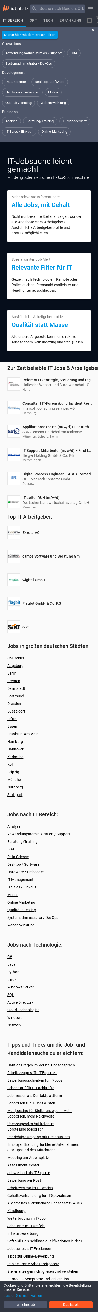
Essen (12, 726)
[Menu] (34, 8)
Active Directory (20, 1002)
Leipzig (13, 772)
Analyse (13, 826)
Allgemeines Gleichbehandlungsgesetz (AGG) (44, 1203)
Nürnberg (15, 787)
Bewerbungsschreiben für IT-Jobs (35, 1080)
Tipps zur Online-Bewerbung (30, 1256)
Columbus (15, 658)
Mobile (12, 895)
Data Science (18, 857)
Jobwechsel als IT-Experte (28, 1173)
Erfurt (12, 719)
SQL (10, 995)
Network (14, 1025)
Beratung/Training (22, 842)
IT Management (20, 879)
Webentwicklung (20, 925)
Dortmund (15, 696)
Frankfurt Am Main (23, 734)
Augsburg (15, 666)
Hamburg (15, 742)
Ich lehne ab (25, 1305)
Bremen (13, 681)
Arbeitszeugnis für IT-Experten (32, 1073)
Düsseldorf (16, 711)
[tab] (13, 20)
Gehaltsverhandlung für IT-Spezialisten (39, 1195)
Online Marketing (21, 902)
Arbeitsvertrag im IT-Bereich (30, 1188)
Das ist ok (71, 1305)
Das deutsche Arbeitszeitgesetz (33, 1264)
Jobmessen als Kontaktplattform (34, 1095)
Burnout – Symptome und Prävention (38, 1279)
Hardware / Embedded (26, 872)
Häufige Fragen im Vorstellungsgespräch (41, 1065)
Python (13, 972)
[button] (33, 53)
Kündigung (16, 1211)
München (15, 779)
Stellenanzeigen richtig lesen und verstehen (42, 1271)
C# (9, 957)
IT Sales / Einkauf (21, 887)
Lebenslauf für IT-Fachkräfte (30, 1088)
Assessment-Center (23, 1165)
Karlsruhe (15, 757)
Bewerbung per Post (24, 1180)
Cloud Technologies (23, 1010)
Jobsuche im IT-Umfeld (26, 1226)
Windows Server (20, 987)
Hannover (15, 749)
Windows (14, 1017)
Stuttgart (14, 795)
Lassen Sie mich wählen (23, 1295)
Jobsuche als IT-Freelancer (29, 1249)
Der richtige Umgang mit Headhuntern (38, 1137)
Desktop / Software (23, 864)
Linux (11, 979)
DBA (10, 849)
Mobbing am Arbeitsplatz (28, 1157)
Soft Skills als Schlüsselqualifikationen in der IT (45, 1241)
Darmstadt (16, 688)
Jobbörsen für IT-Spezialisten (31, 1103)
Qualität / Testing (21, 910)
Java (11, 964)
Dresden (14, 704)
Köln (11, 764)
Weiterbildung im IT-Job (26, 1218)
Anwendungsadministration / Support (38, 834)
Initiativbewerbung (22, 1233)
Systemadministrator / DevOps (32, 917)
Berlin (12, 673)
